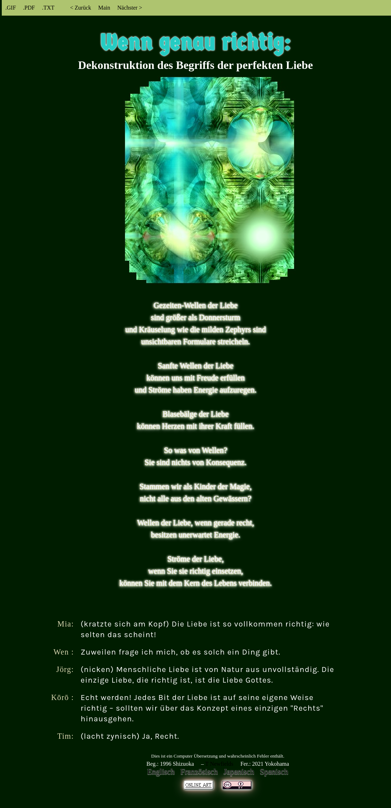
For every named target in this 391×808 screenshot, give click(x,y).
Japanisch (239, 771)
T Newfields (219, 764)
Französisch (199, 771)
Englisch (161, 771)
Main (104, 8)
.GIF (10, 8)
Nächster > (129, 8)
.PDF (29, 8)
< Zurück (80, 8)
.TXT (48, 8)
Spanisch (274, 771)
